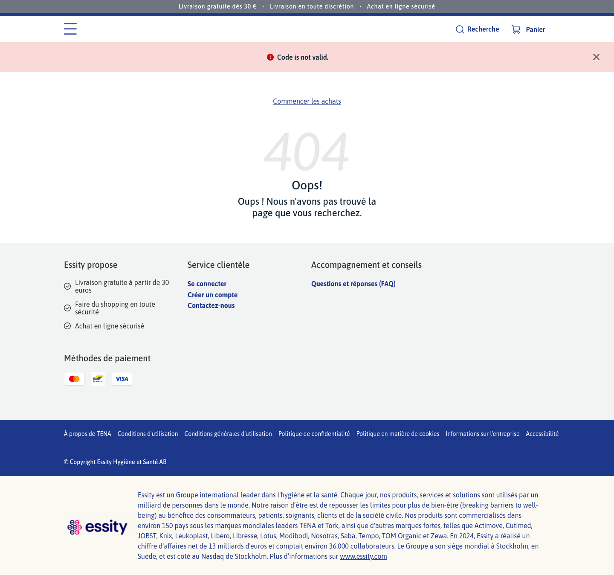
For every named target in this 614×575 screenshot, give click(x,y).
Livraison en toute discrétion (312, 6)
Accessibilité (542, 433)
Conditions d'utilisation (148, 433)
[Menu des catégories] (70, 29)
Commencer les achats (307, 101)
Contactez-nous (211, 305)
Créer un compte (212, 295)
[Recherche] (477, 29)
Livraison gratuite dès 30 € (218, 6)
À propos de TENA (87, 433)
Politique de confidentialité (314, 433)
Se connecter (207, 284)
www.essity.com (363, 556)
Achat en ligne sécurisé (401, 6)
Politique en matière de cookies (398, 433)
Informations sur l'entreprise (482, 433)
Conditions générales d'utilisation (228, 433)
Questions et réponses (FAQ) (353, 284)
